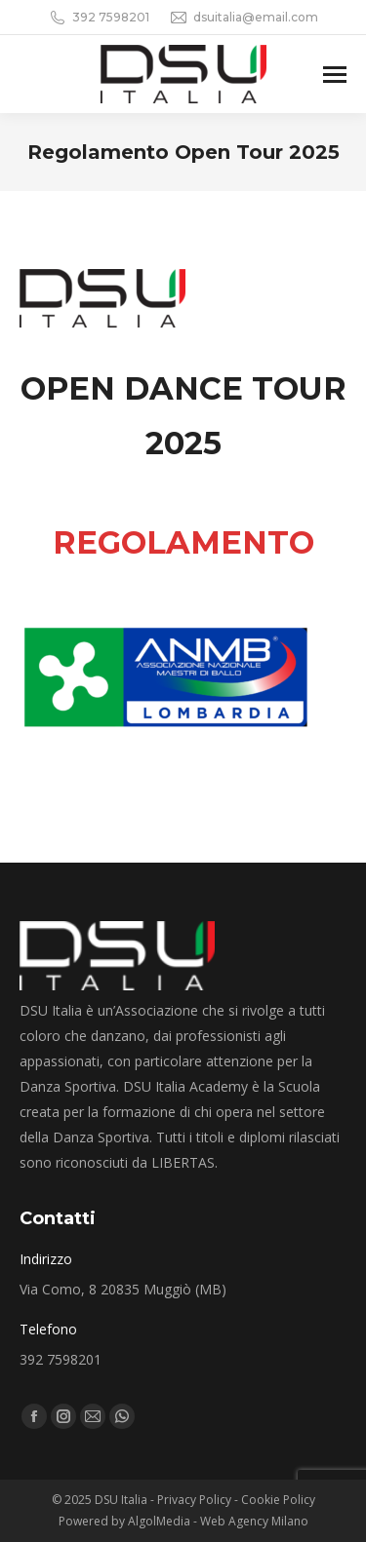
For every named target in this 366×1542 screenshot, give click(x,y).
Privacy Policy (194, 1499)
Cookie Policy (278, 1499)
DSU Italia (122, 1499)
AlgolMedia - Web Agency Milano (218, 1521)
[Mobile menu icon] (334, 74)
